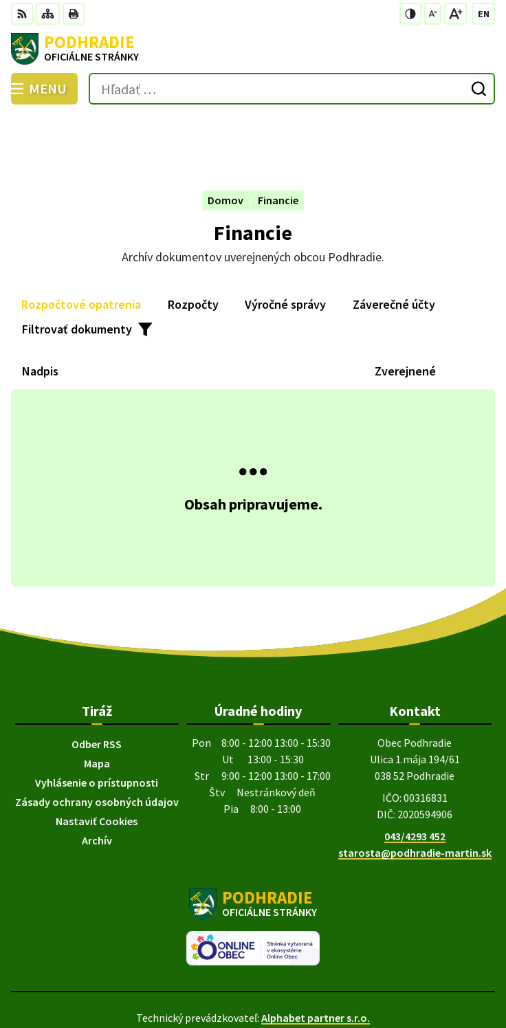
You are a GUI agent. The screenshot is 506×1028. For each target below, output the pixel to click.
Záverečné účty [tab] (394, 240)
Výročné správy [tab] (285, 240)
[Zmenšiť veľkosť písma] (432, 14)
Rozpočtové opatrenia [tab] (81, 240)
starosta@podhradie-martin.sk (415, 789)
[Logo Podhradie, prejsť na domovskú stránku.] (253, 49)
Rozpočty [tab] (193, 240)
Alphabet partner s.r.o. (315, 953)
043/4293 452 (415, 772)
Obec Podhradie (291, 971)
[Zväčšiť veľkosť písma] (455, 14)
